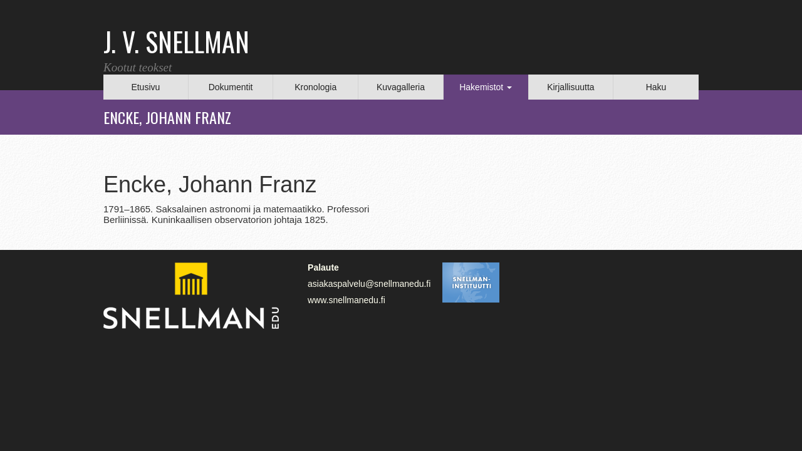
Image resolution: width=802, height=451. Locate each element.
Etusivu (145, 87)
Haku (656, 87)
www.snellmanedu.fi (346, 300)
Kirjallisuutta (570, 87)
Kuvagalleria (401, 87)
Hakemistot (485, 87)
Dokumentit (231, 87)
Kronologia (315, 87)
